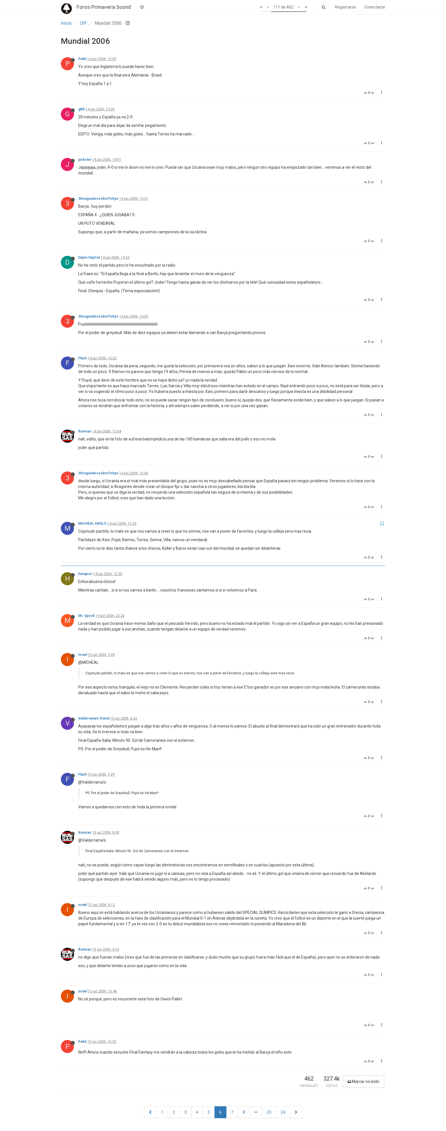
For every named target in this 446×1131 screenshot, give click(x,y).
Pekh (82, 59)
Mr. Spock (86, 616)
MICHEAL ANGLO (92, 524)
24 (283, 1112)
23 (269, 1112)
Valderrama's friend (93, 718)
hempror (85, 574)
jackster (84, 160)
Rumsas (84, 431)
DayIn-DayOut (89, 257)
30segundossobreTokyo (98, 199)
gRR (81, 109)
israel (82, 655)
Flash (82, 358)
